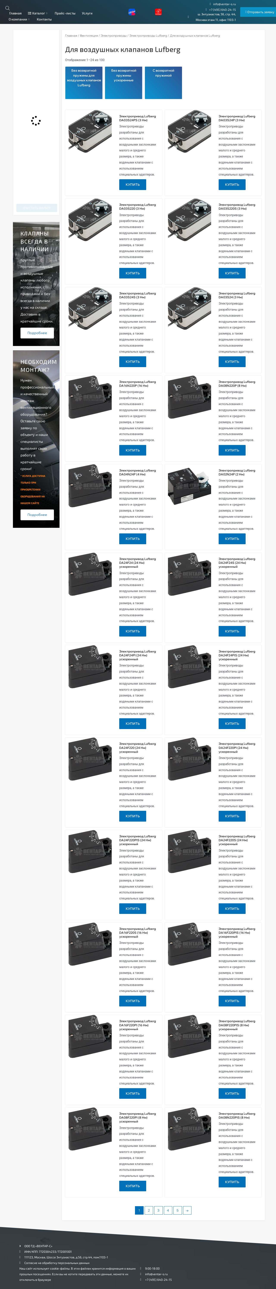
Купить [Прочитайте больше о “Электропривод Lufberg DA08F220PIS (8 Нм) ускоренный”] (232, 1093)
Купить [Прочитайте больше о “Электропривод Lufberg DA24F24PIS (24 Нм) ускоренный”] (232, 724)
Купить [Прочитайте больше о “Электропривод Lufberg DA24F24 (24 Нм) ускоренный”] (133, 631)
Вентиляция (89, 36)
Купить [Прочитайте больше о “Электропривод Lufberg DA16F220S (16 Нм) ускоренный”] (133, 1001)
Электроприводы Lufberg (148, 36)
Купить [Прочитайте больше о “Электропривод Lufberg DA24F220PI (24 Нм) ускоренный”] (232, 816)
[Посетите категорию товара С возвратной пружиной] (163, 83)
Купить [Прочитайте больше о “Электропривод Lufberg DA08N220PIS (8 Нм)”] (232, 1182)
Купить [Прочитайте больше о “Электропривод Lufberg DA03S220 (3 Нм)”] (133, 273)
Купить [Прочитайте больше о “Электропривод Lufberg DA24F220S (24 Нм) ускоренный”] (232, 909)
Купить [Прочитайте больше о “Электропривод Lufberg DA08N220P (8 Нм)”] (232, 450)
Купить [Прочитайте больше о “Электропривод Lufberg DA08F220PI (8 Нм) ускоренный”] (133, 1186)
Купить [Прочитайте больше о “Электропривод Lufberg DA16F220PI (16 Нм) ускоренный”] (133, 1093)
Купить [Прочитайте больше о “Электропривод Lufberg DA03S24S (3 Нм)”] (133, 362)
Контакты (44, 19)
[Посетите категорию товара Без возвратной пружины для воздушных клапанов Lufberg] (83, 83)
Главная (15, 13)
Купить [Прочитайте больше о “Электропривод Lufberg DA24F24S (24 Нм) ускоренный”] (232, 631)
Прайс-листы (65, 13)
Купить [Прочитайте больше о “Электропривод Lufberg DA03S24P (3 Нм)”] (232, 184)
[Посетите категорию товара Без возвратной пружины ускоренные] (123, 83)
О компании (19, 19)
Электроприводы (114, 36)
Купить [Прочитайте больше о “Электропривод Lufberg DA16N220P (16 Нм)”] (133, 450)
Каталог (38, 13)
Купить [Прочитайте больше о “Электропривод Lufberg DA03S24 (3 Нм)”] (232, 362)
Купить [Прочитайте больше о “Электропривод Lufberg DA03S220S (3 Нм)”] (232, 273)
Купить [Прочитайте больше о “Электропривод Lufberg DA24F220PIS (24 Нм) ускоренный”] (133, 909)
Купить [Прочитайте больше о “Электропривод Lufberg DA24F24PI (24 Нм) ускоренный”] (133, 724)
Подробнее (37, 333)
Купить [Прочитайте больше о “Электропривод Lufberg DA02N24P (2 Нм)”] (232, 539)
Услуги (87, 13)
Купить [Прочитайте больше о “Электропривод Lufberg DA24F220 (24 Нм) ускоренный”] (133, 816)
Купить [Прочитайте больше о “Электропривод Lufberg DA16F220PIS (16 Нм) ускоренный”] (232, 1001)
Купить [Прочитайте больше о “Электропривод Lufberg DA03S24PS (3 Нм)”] (133, 184)
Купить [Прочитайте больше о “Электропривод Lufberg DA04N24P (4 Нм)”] (133, 539)
